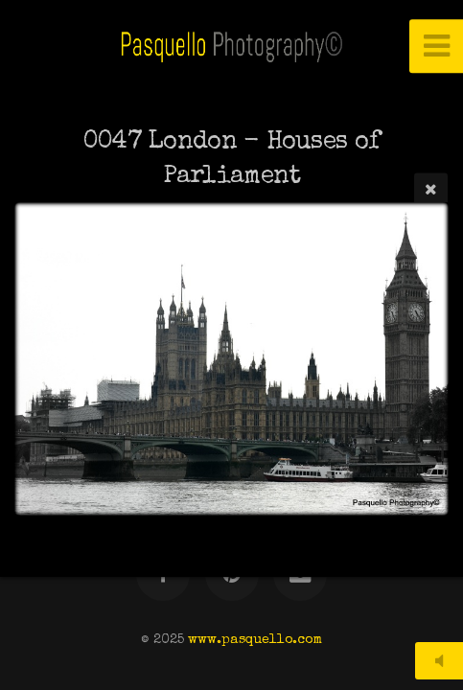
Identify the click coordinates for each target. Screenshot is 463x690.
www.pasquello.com (255, 640)
